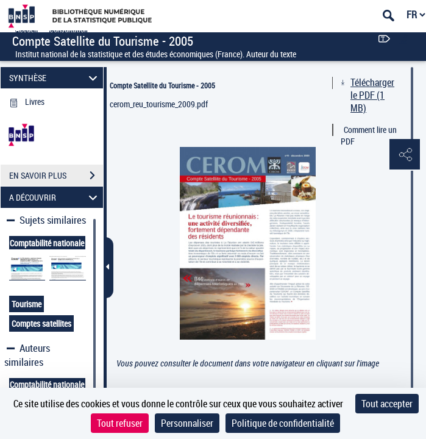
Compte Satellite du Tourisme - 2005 (162, 85)
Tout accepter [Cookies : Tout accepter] (387, 403)
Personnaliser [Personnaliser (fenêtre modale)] (187, 423)
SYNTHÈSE (55, 77)
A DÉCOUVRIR (55, 197)
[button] (404, 155)
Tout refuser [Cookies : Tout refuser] (120, 423)
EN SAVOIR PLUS (56, 175)
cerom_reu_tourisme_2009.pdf (159, 104)
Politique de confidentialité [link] (283, 423)
